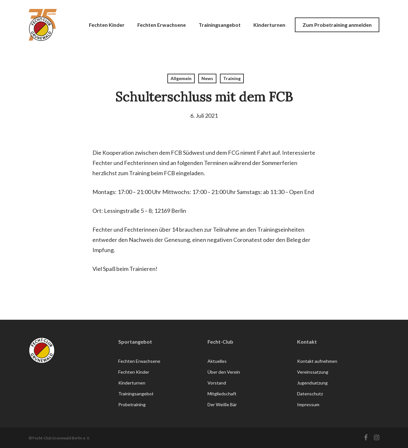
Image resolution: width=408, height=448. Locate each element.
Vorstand (217, 382)
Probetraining (132, 404)
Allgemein (181, 78)
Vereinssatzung (312, 372)
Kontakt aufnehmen (317, 361)
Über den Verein (224, 372)
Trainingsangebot (136, 393)
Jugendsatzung (312, 382)
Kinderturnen (131, 382)
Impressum (308, 404)
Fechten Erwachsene (139, 361)
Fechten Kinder (133, 372)
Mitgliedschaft (222, 393)
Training (232, 78)
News (207, 78)
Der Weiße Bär (222, 404)
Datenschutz (310, 393)
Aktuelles (217, 361)
